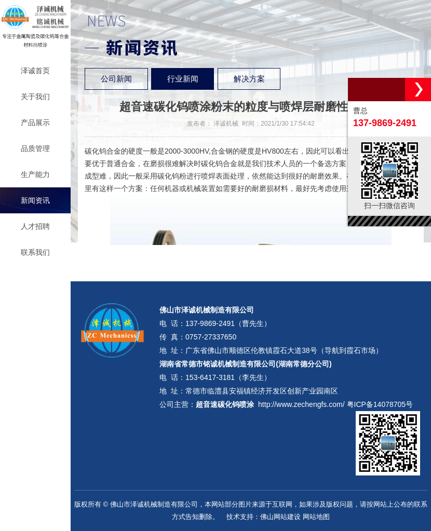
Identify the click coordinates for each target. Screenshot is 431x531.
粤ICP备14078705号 (380, 404)
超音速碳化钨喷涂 (225, 404)
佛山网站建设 (280, 517)
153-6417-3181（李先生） (228, 377)
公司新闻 (116, 79)
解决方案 (249, 79)
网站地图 (316, 517)
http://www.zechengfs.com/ (301, 404)
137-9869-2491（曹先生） (228, 323)
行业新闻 (182, 79)
